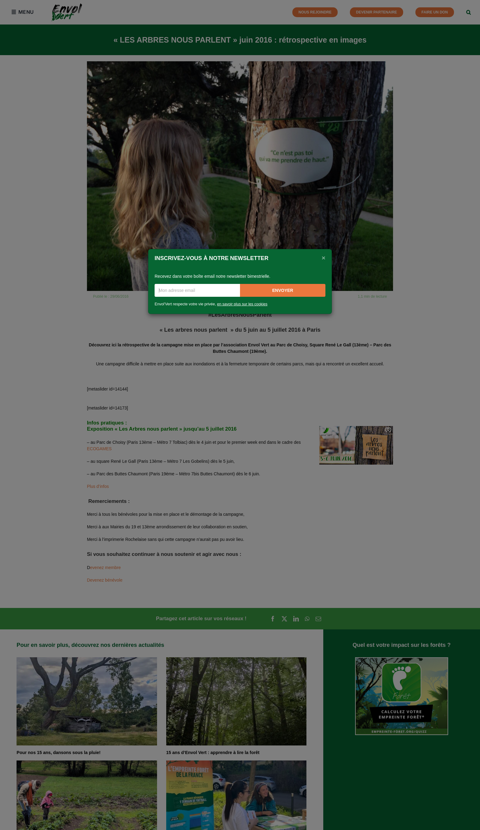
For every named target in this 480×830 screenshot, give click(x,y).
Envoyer (282, 290)
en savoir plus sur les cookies (242, 304)
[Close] (323, 257)
